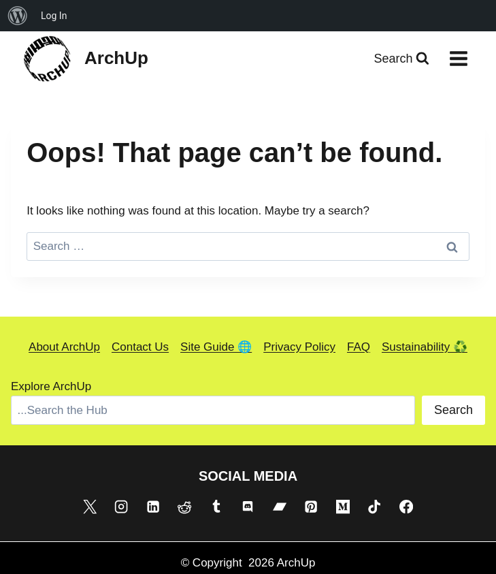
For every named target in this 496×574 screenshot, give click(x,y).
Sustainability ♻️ (424, 346)
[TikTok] (374, 506)
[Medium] (343, 506)
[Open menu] (458, 58)
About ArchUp (64, 346)
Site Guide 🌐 (216, 346)
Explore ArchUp (51, 386)
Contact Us (140, 346)
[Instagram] (121, 506)
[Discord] (247, 506)
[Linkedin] (153, 506)
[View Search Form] (401, 59)
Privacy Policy (299, 346)
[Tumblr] (216, 506)
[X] (89, 506)
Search (453, 410)
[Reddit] (184, 506)
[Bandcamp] (279, 506)
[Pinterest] (311, 506)
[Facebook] (406, 506)
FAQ (358, 346)
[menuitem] (17, 15)
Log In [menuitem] (54, 15)
